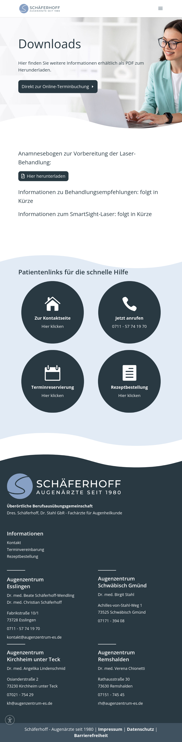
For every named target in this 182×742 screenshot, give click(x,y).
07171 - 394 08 (111, 620)
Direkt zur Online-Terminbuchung (55, 86)
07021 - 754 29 (20, 694)
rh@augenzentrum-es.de (120, 703)
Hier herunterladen (46, 176)
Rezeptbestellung (22, 556)
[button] (160, 11)
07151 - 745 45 (111, 694)
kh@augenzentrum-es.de (29, 703)
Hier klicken (53, 326)
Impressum (110, 729)
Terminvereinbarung (25, 549)
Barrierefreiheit (91, 735)
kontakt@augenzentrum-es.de (34, 637)
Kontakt (14, 542)
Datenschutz (140, 729)
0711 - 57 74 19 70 (129, 326)
